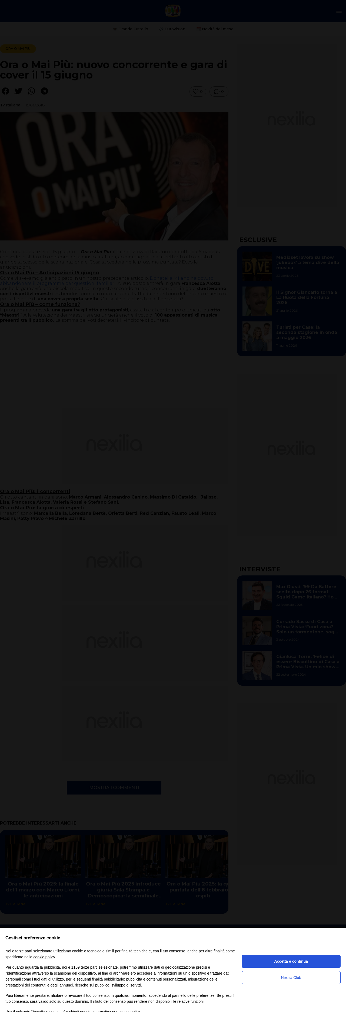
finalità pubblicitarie (108, 979)
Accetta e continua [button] (291, 961)
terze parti (89, 967)
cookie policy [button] (44, 957)
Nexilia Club (291, 977)
